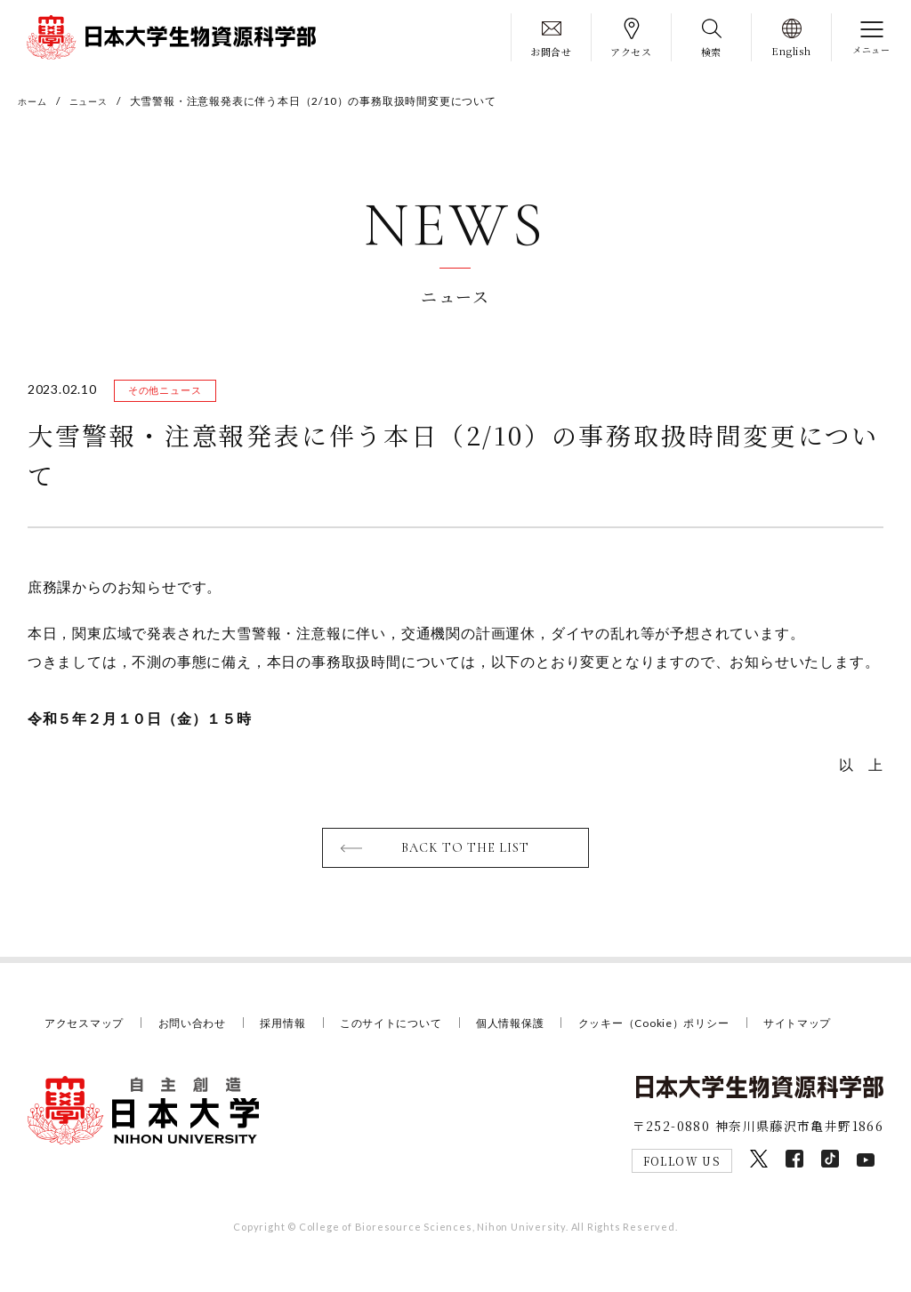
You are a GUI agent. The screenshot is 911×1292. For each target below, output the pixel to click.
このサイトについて (411, 1029)
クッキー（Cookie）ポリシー (691, 1029)
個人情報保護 (538, 1029)
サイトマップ (81, 1052)
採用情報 (296, 1029)
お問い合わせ (201, 1029)
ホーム (35, 101)
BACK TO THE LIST (466, 853)
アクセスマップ (87, 1029)
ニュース (97, 101)
